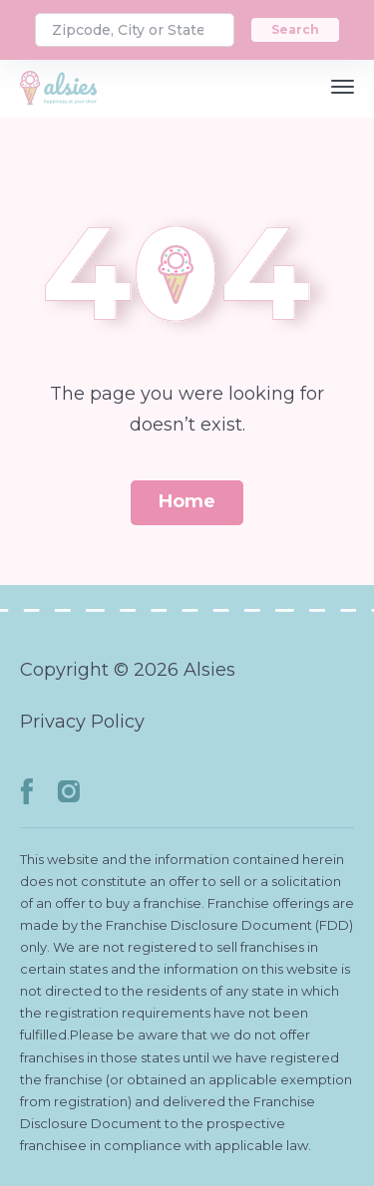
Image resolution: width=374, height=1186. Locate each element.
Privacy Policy (82, 722)
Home (187, 501)
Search (295, 29)
